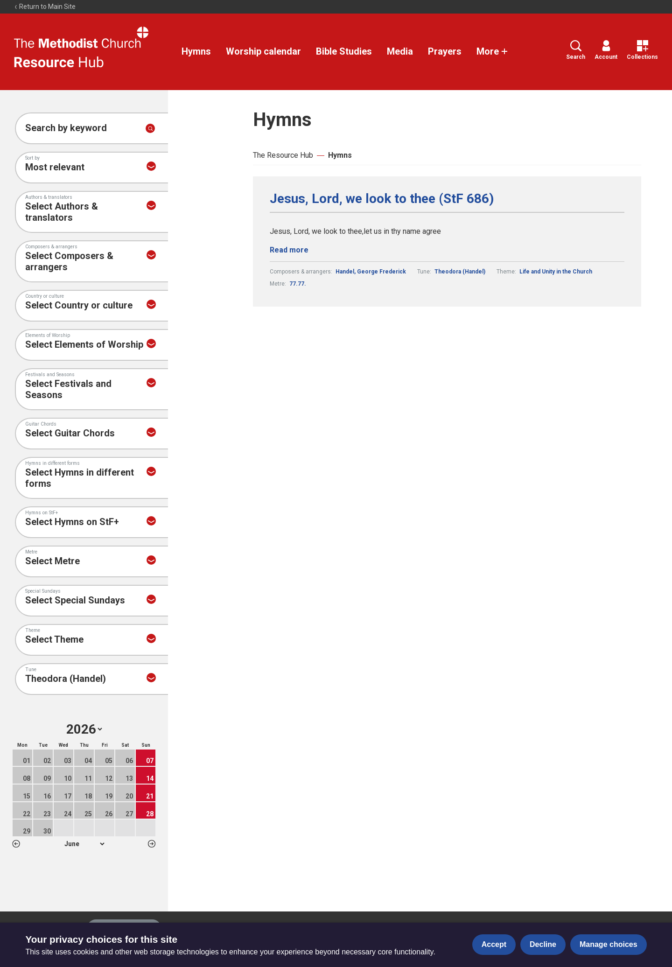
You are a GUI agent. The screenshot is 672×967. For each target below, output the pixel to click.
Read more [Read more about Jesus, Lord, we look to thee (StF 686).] (289, 249)
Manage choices (608, 944)
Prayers (445, 51)
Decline (543, 944)
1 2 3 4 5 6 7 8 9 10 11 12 (84, 844)
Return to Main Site (45, 6)
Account (606, 50)
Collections (642, 50)
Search (575, 50)
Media (400, 51)
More (492, 51)
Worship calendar (263, 51)
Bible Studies (344, 51)
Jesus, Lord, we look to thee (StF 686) (382, 198)
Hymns (196, 51)
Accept (494, 944)
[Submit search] (150, 128)
